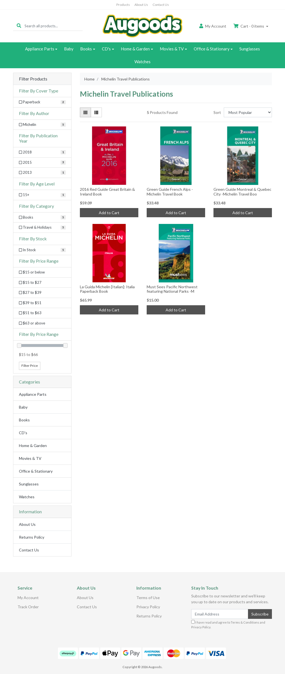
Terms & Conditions (245, 622)
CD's (106, 48)
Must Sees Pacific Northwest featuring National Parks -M (172, 289)
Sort (217, 112)
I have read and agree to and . (228, 624)
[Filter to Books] (42, 217)
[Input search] (53, 26)
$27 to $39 (30, 292)
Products (123, 5)
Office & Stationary (212, 48)
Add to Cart (109, 212)
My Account (28, 597)
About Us (141, 5)
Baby (68, 48)
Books (86, 48)
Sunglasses (249, 48)
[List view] (96, 112)
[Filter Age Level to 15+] (42, 195)
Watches (142, 61)
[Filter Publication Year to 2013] (42, 172)
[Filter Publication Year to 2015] (42, 162)
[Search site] (19, 26)
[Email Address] (219, 614)
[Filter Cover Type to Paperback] (42, 102)
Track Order (28, 606)
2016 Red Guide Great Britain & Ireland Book (107, 191)
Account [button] (212, 26)
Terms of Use (148, 597)
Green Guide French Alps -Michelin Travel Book (170, 191)
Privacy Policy (148, 606)
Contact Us (161, 5)
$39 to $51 (30, 303)
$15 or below (32, 272)
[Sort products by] (248, 112)
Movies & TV (172, 48)
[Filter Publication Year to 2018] (42, 152)
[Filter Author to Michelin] (42, 124)
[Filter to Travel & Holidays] (42, 227)
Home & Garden (135, 48)
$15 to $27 (30, 282)
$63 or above (32, 323)
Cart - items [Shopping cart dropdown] (249, 26)
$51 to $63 (30, 313)
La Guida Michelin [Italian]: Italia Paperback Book (107, 289)
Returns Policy (31, 537)
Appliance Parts (39, 48)
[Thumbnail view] (85, 112)
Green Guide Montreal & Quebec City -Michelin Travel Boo (242, 191)
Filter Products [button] (33, 78)
